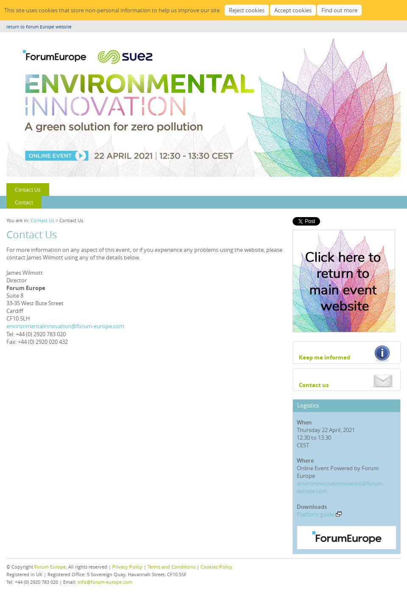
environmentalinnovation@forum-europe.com (65, 326)
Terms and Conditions (171, 566)
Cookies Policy (216, 566)
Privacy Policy (127, 566)
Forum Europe (50, 566)
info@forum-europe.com (105, 582)
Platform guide (319, 514)
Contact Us (28, 189)
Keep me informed (324, 357)
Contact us (314, 385)
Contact (24, 202)
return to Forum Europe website (39, 27)
